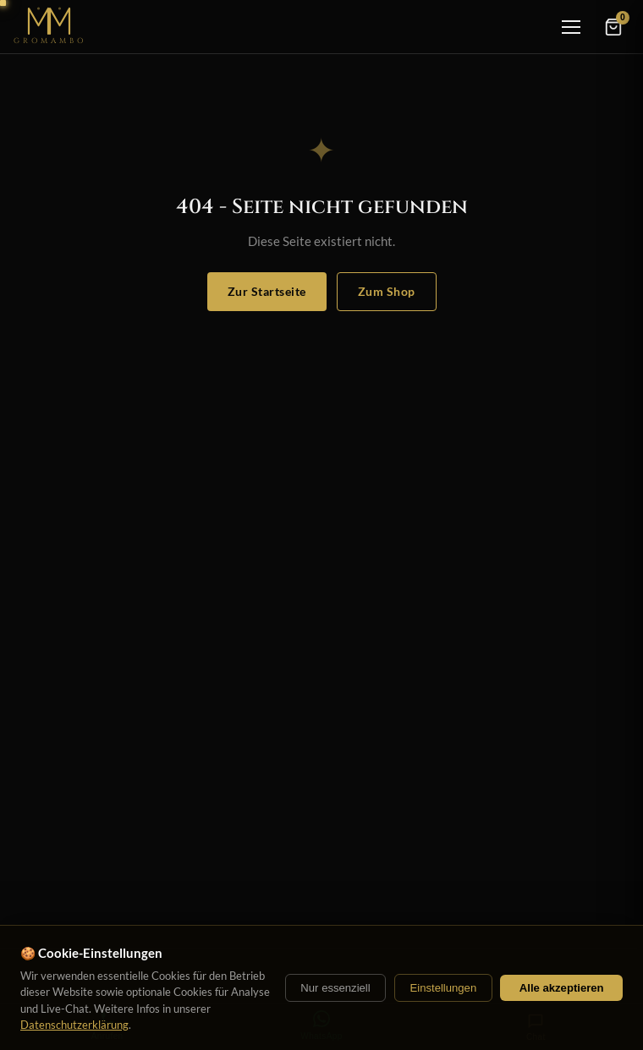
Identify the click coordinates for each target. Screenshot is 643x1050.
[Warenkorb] (613, 27)
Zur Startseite (267, 291)
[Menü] (571, 27)
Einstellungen (442, 988)
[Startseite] (50, 26)
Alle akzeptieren (561, 988)
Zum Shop (386, 291)
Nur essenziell (335, 988)
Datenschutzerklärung (74, 1024)
